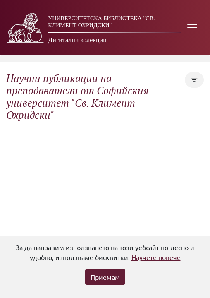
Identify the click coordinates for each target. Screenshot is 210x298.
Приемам (105, 277)
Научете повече (156, 257)
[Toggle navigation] (192, 27)
